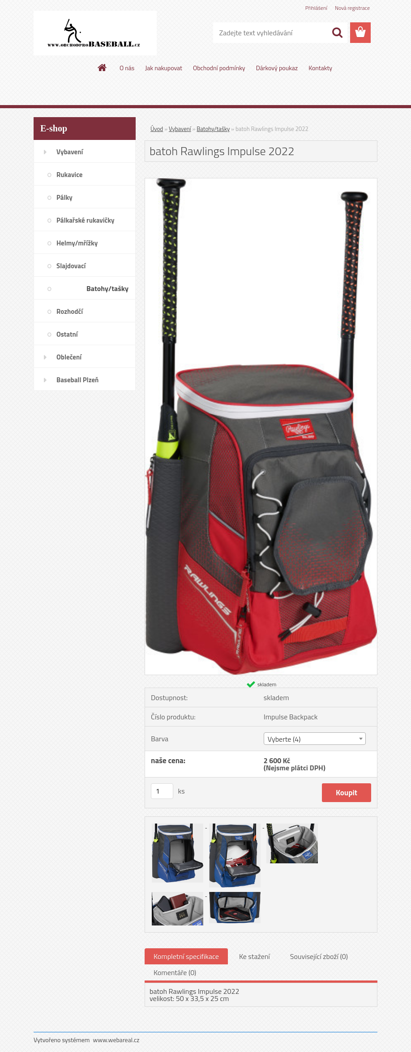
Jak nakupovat (163, 67)
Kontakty (320, 67)
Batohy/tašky (213, 128)
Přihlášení (316, 8)
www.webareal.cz (116, 1039)
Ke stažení (254, 956)
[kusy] (162, 791)
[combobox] (315, 738)
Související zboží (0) (319, 956)
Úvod (156, 128)
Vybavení (180, 128)
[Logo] (95, 33)
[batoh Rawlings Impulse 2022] (261, 182)
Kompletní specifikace (186, 956)
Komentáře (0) (175, 972)
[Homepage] (102, 67)
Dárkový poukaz (277, 67)
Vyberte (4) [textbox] (284, 739)
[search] (337, 32)
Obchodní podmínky (219, 67)
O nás (127, 67)
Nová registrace (352, 8)
